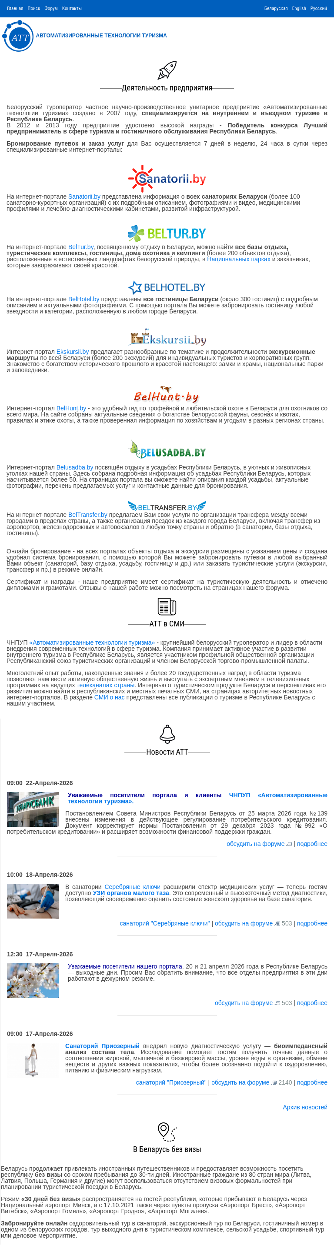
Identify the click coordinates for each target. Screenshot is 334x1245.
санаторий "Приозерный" (172, 1082)
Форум (51, 8)
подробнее (312, 843)
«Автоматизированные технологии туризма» (92, 642)
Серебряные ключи (132, 886)
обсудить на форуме (255, 843)
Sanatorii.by (84, 196)
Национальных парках (239, 259)
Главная (15, 8)
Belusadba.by (75, 467)
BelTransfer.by (88, 514)
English (299, 8)
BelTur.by (81, 246)
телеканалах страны (105, 685)
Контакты (72, 8)
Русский (319, 8)
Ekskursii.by (72, 351)
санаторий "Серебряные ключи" (165, 923)
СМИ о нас (109, 697)
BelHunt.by (72, 408)
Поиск (33, 8)
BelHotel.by (84, 299)
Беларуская (276, 8)
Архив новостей (305, 1107)
